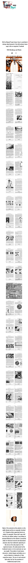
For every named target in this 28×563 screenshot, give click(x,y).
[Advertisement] (14, 26)
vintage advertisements (8, 44)
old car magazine (13, 46)
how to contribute (22, 42)
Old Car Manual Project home (9, 42)
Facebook (21, 46)
